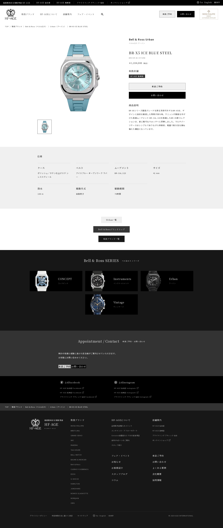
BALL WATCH (76, 455)
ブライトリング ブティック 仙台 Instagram (131, 401)
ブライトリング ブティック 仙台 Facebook (77, 401)
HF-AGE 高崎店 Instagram (125, 397)
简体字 (111, 516)
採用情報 (157, 480)
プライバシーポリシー (38, 516)
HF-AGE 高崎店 (64, 2)
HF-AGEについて (48, 14)
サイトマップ (83, 516)
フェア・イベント (86, 14)
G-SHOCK (75, 479)
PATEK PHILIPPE (77, 426)
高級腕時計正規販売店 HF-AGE (16, 3)
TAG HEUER (75, 450)
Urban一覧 (111, 219)
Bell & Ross (75, 464)
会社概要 (157, 473)
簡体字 (217, 2)
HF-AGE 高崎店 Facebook (70, 397)
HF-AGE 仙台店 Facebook (70, 392)
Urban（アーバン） (58, 26)
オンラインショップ (119, 2)
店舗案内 (67, 14)
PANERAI (74, 445)
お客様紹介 (117, 467)
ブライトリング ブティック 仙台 (90, 2)
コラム (115, 480)
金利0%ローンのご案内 (121, 440)
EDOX (73, 474)
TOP (7, 26)
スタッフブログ (120, 473)
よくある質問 (159, 467)
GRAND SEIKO (76, 435)
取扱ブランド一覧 (111, 239)
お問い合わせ (157, 95)
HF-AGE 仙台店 (43, 2)
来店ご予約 (157, 86)
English (208, 2)
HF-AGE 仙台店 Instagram (125, 392)
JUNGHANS (75, 488)
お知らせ (116, 461)
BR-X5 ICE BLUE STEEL (78, 26)
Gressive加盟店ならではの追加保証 (126, 435)
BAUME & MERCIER (78, 459)
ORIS (73, 503)
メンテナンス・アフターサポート (125, 430)
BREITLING (75, 430)
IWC (72, 440)
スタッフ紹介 (117, 445)
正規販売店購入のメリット (122, 426)
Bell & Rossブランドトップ (111, 229)
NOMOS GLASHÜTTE (79, 493)
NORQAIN (75, 498)
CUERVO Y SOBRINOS (79, 469)
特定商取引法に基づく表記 (62, 516)
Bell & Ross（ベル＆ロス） (36, 26)
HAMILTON (75, 484)
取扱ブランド (27, 14)
